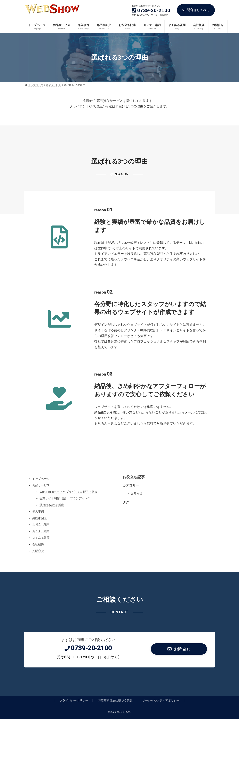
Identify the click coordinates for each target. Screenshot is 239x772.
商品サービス (41, 485)
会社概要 (38, 544)
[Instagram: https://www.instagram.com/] (102, 459)
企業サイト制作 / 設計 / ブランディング (65, 498)
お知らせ (136, 493)
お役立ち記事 (41, 524)
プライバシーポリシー (73, 700)
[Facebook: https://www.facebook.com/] (124, 459)
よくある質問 (41, 537)
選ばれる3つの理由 (52, 505)
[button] (179, 649)
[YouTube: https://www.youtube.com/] (134, 459)
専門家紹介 (39, 518)
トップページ (41, 478)
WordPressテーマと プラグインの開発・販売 (69, 491)
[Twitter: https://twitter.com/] (113, 459)
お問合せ (38, 550)
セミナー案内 (41, 531)
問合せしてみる (196, 10)
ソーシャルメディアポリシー (161, 700)
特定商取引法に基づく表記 (115, 700)
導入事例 (38, 511)
